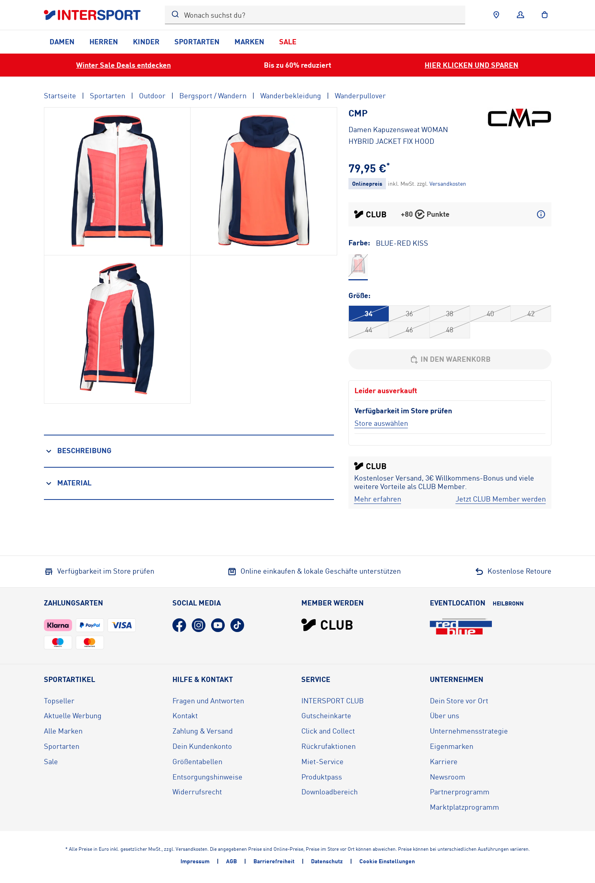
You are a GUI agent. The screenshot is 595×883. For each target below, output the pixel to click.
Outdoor (152, 95)
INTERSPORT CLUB (332, 700)
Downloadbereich (329, 791)
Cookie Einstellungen (387, 861)
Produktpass (321, 776)
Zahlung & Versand (202, 730)
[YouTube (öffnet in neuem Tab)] (218, 625)
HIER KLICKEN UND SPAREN (471, 64)
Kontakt (185, 715)
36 (409, 313)
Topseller (59, 700)
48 (449, 329)
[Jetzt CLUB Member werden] (501, 499)
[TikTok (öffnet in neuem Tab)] (237, 625)
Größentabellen (197, 761)
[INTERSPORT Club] (327, 624)
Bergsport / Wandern (213, 95)
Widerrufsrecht (197, 791)
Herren (103, 41)
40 (490, 313)
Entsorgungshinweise (207, 776)
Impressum (194, 861)
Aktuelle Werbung (73, 715)
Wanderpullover (360, 95)
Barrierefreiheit (273, 861)
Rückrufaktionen (328, 746)
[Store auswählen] (381, 423)
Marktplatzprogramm (464, 806)
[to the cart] (544, 15)
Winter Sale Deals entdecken (123, 64)
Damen (62, 41)
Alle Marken (63, 730)
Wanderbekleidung (290, 95)
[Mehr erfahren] (377, 499)
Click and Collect (328, 730)
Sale (287, 41)
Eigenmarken (451, 746)
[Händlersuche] (496, 15)
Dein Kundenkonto (202, 746)
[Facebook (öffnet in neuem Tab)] (179, 625)
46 (409, 329)
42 (531, 313)
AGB (231, 861)
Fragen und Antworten (208, 700)
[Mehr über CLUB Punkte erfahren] (541, 214)
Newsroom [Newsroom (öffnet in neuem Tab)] (447, 776)
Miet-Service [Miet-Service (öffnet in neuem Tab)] (322, 761)
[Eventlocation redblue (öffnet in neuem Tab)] (461, 626)
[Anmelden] (520, 15)
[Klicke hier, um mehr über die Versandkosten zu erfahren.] (447, 183)
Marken (249, 41)
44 (368, 329)
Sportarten (197, 41)
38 (449, 313)
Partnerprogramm (459, 791)
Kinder (146, 41)
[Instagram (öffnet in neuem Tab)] (198, 625)
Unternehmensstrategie (469, 730)
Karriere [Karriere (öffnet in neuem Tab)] (444, 761)
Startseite (60, 95)
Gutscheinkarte (326, 715)
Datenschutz (327, 861)
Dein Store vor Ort (459, 700)
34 (369, 313)
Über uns (444, 715)
